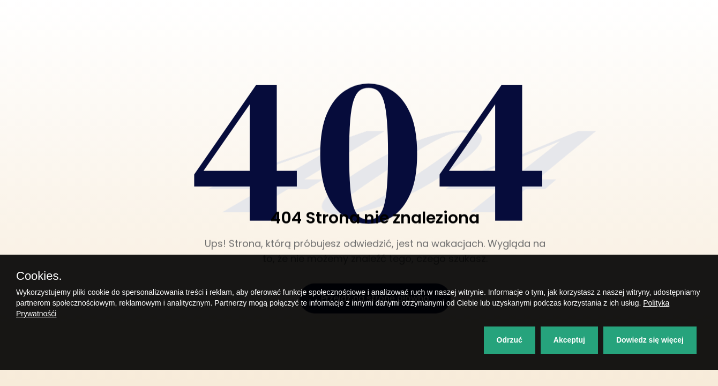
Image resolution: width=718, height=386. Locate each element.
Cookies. (39, 276)
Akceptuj (569, 340)
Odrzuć (509, 340)
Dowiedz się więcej (650, 340)
